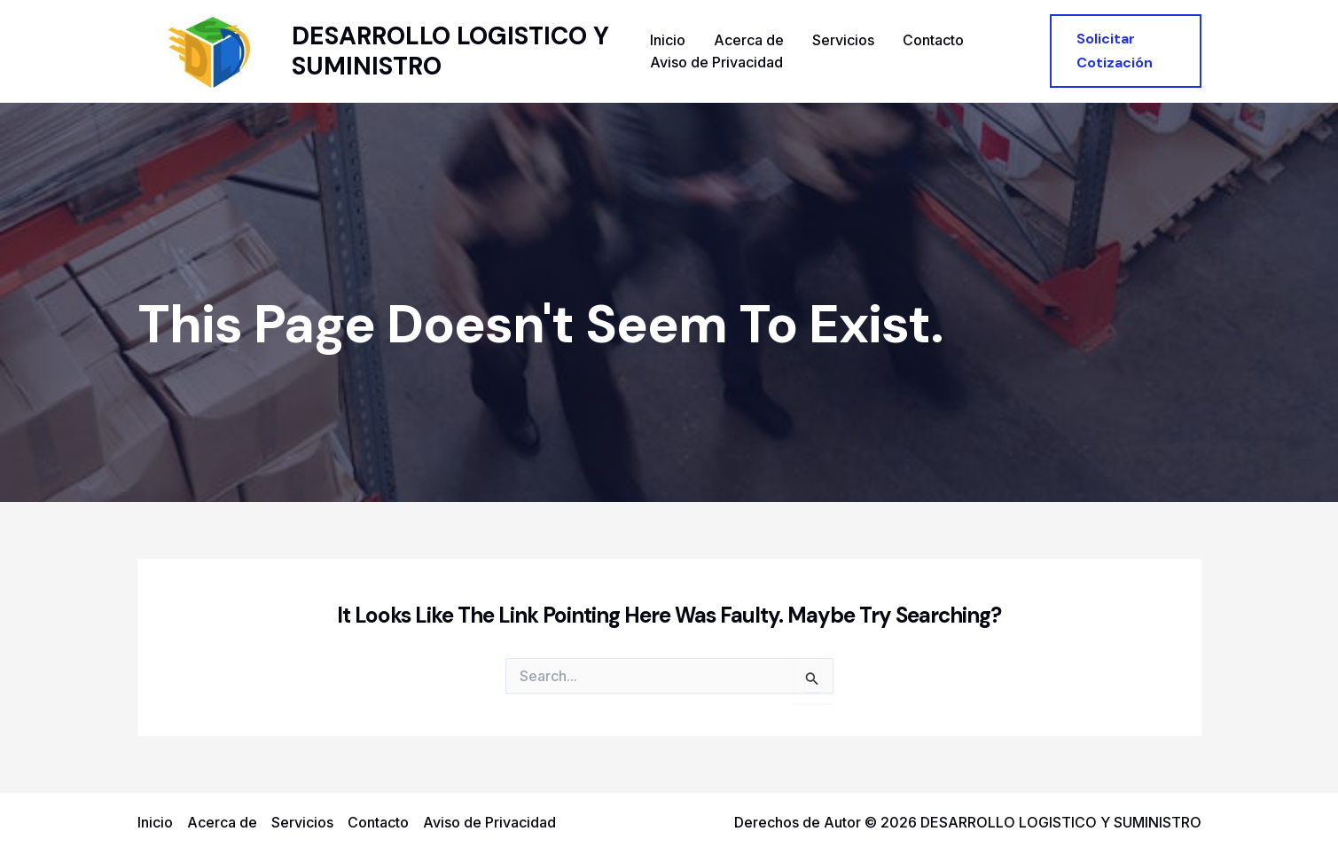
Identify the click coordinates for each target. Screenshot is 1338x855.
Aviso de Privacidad (716, 62)
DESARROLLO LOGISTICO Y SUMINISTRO (450, 51)
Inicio (667, 40)
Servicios (843, 40)
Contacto (933, 40)
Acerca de (749, 40)
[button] (1125, 51)
